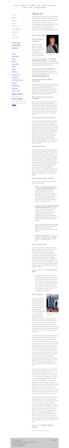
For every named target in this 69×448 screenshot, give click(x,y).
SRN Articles (15, 85)
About (13, 59)
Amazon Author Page (48, 188)
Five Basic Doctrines (17, 80)
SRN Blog (15, 88)
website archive (46, 239)
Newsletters (15, 64)
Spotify (54, 237)
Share (14, 105)
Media (13, 67)
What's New (15, 56)
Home (13, 54)
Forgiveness (15, 77)
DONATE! (15, 48)
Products (14, 61)
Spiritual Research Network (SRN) (44, 59)
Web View (54, 440)
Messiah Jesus (16, 75)
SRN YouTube (16, 91)
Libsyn (37, 239)
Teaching (14, 72)
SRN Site (14, 83)
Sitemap (19, 440)
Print (14, 440)
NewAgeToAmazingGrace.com (40, 76)
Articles (14, 69)
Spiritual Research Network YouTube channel (47, 206)
